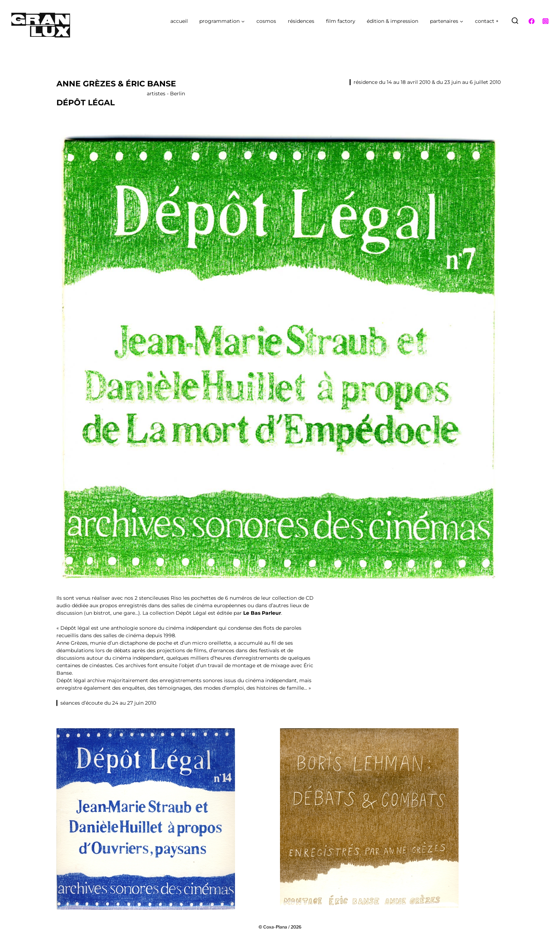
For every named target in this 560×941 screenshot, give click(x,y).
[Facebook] (532, 21)
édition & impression (392, 21)
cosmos (266, 21)
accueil (179, 21)
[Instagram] (545, 21)
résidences (301, 21)
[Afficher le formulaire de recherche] (515, 21)
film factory (340, 21)
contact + (487, 21)
